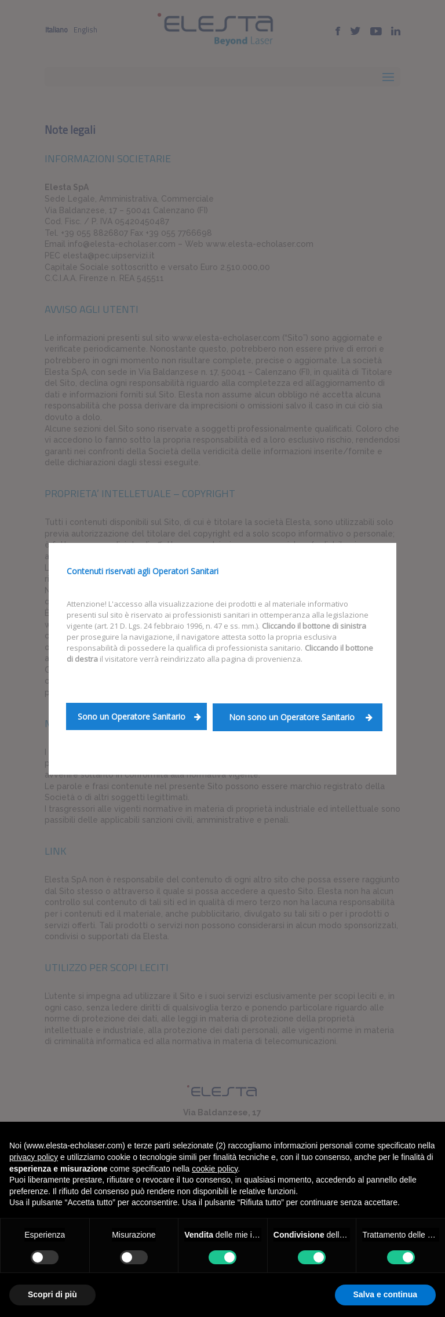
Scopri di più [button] (52, 1294)
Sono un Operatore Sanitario (139, 716)
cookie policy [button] (215, 1168)
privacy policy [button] (33, 1157)
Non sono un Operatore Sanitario (301, 717)
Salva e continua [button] (385, 1294)
